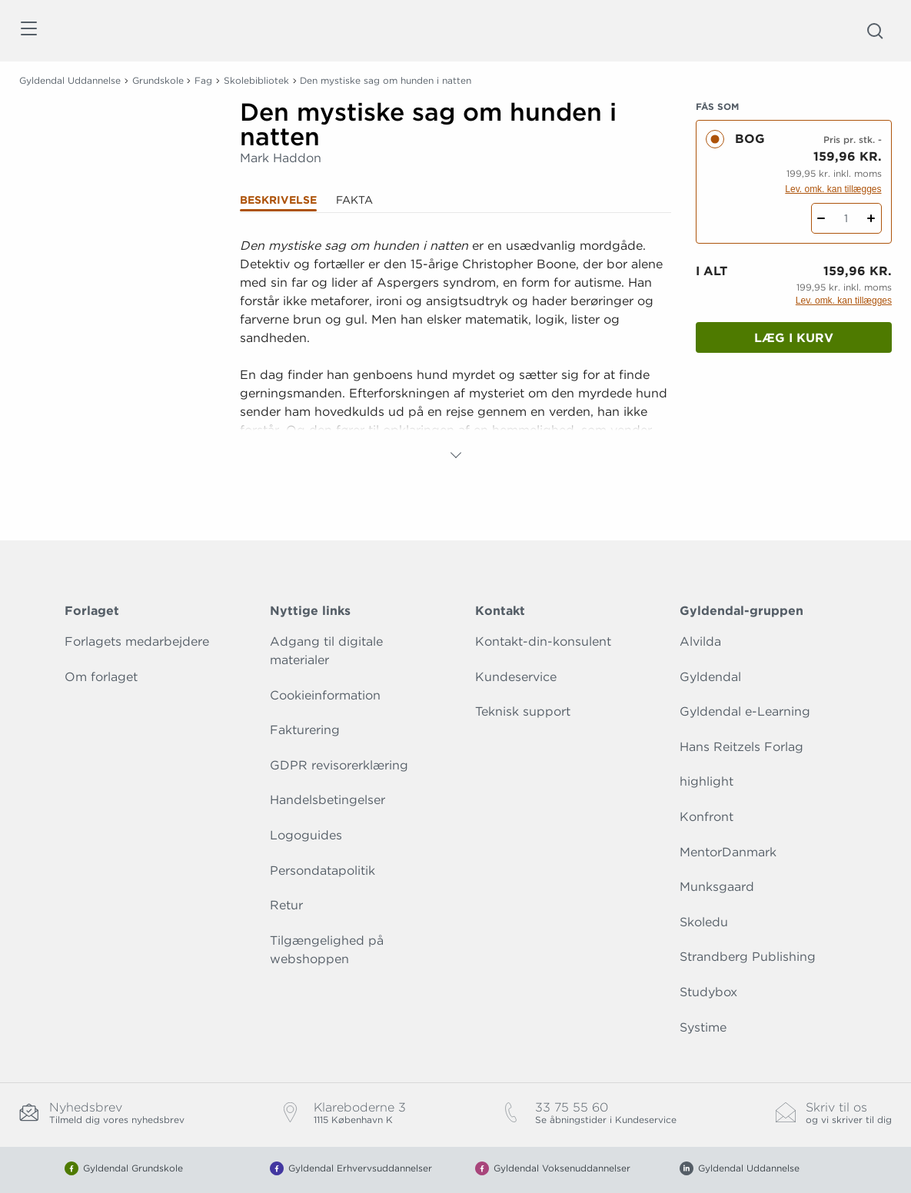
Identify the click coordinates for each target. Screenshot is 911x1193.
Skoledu (704, 922)
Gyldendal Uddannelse (70, 80)
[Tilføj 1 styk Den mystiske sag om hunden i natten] (871, 218)
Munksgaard (717, 886)
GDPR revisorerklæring (339, 765)
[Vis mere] (456, 455)
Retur (286, 905)
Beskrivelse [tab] (278, 200)
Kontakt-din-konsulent (543, 641)
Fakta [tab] (354, 200)
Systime (703, 1027)
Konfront (706, 816)
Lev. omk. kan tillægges (833, 189)
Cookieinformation (325, 695)
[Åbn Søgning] (875, 31)
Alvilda (700, 641)
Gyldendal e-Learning (745, 711)
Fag (203, 80)
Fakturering (305, 730)
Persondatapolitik (322, 870)
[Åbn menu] (28, 31)
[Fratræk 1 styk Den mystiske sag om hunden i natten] (821, 218)
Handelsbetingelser (327, 800)
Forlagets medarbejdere (137, 641)
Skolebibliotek (256, 80)
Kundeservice (516, 677)
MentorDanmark (728, 852)
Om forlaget (101, 677)
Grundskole (158, 80)
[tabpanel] (455, 350)
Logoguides (306, 835)
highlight (706, 781)
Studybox (708, 992)
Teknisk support (522, 711)
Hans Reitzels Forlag (741, 746)
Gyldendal (710, 677)
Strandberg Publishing (748, 956)
